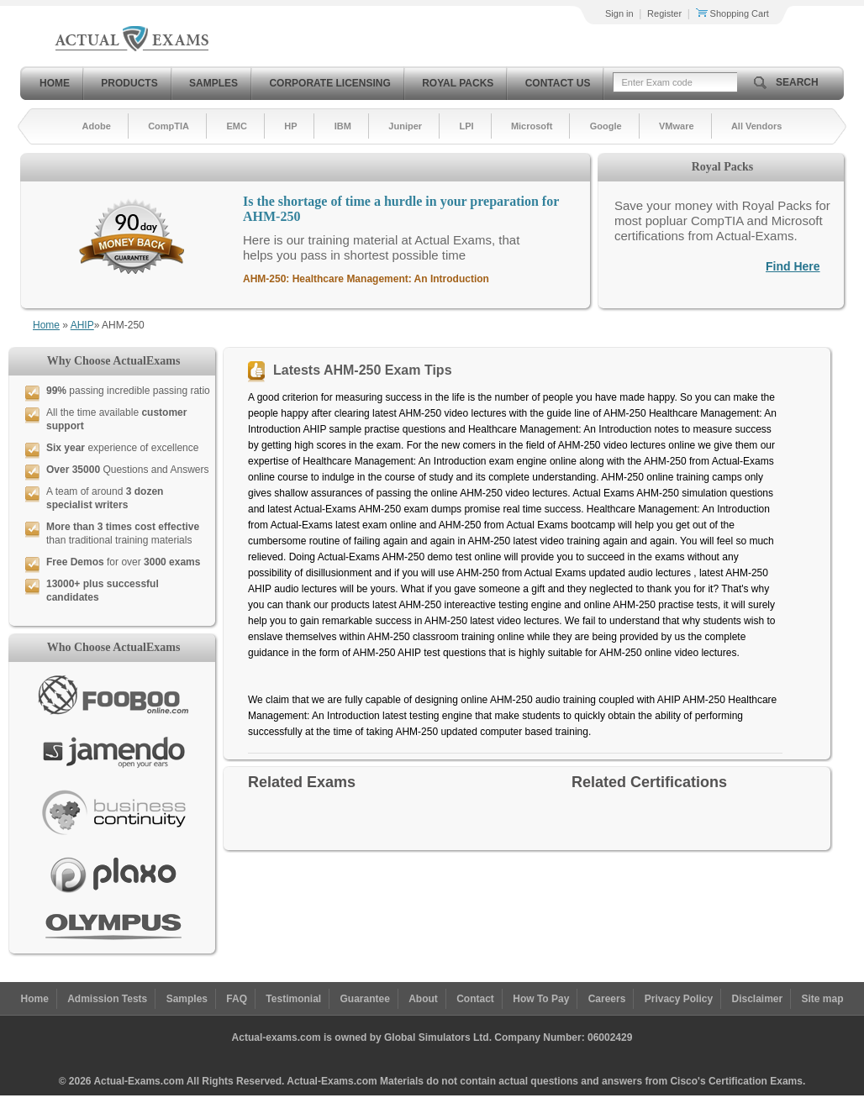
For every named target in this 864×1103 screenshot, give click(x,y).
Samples (213, 83)
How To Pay (541, 999)
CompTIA (168, 126)
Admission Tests (107, 999)
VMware (676, 126)
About (423, 999)
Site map (823, 999)
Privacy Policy (679, 999)
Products (129, 83)
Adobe (96, 126)
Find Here (793, 266)
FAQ (236, 999)
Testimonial (293, 999)
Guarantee (365, 999)
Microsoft (532, 126)
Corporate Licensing (329, 83)
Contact (475, 999)
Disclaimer (756, 999)
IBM (343, 126)
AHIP (82, 325)
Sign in (619, 13)
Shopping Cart (732, 13)
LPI (466, 126)
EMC (236, 126)
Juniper (405, 126)
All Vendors (756, 126)
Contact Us (558, 83)
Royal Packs (457, 83)
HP (290, 126)
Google (606, 126)
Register (664, 13)
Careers (607, 999)
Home (55, 83)
